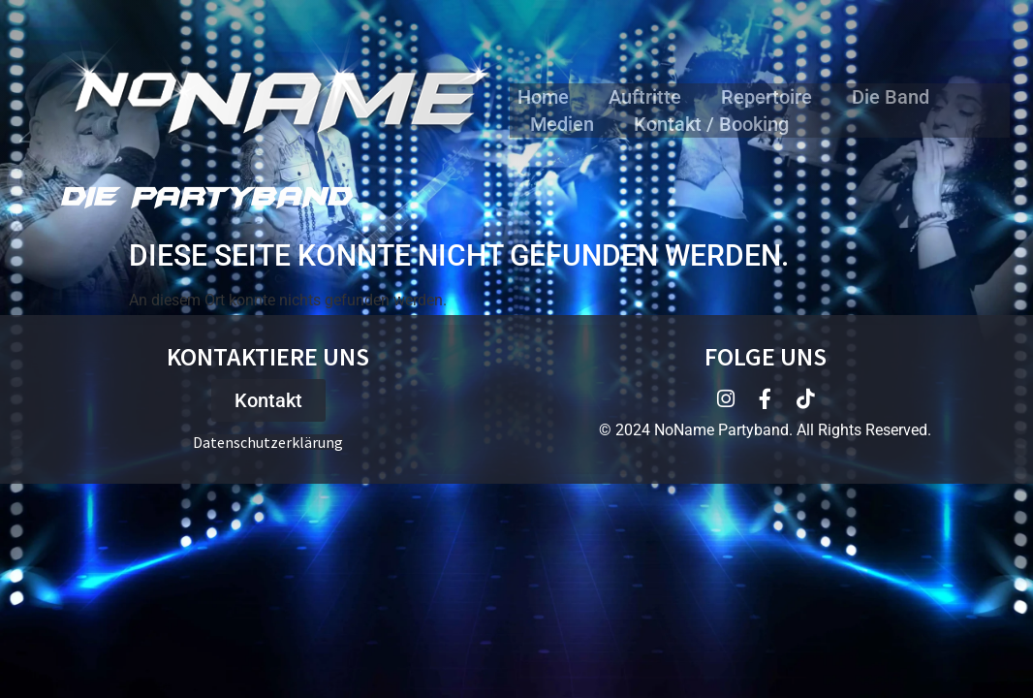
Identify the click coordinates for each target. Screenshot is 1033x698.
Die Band (890, 97)
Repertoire (766, 97)
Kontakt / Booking (711, 124)
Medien (562, 124)
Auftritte (645, 97)
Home (543, 97)
